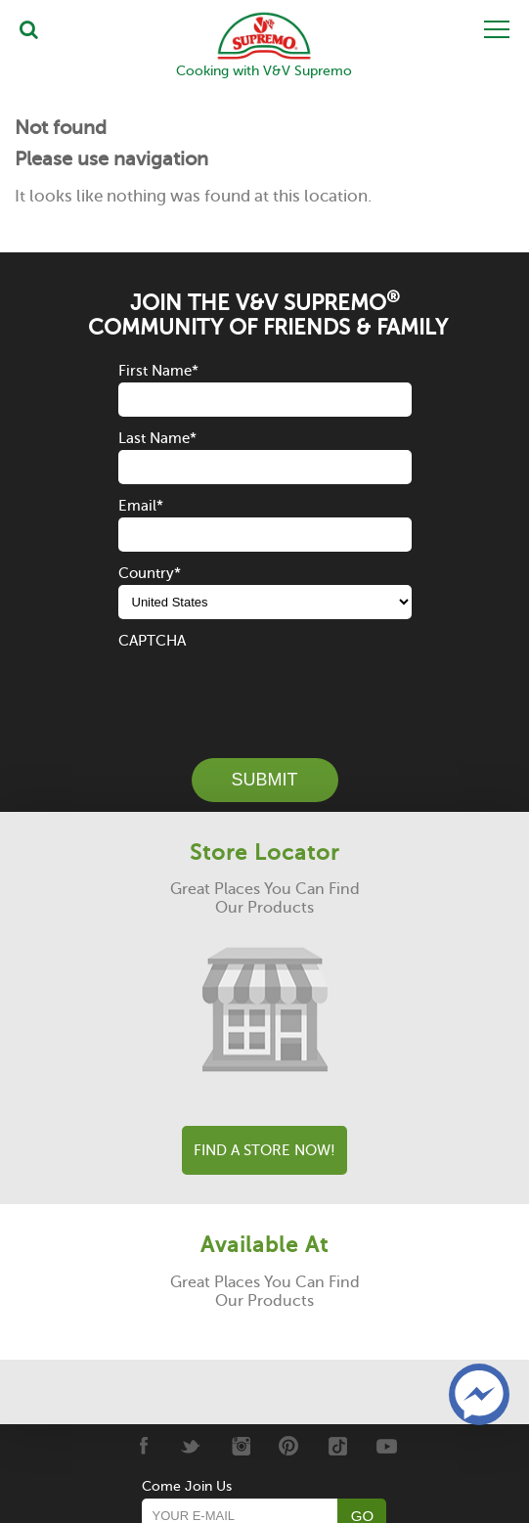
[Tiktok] (338, 1445)
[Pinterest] (289, 1445)
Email (140, 506)
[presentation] (267, 690)
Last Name (157, 438)
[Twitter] (191, 1445)
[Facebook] (142, 1445)
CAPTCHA (152, 641)
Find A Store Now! (264, 1150)
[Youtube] (386, 1445)
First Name (158, 371)
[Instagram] (240, 1445)
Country (149, 573)
